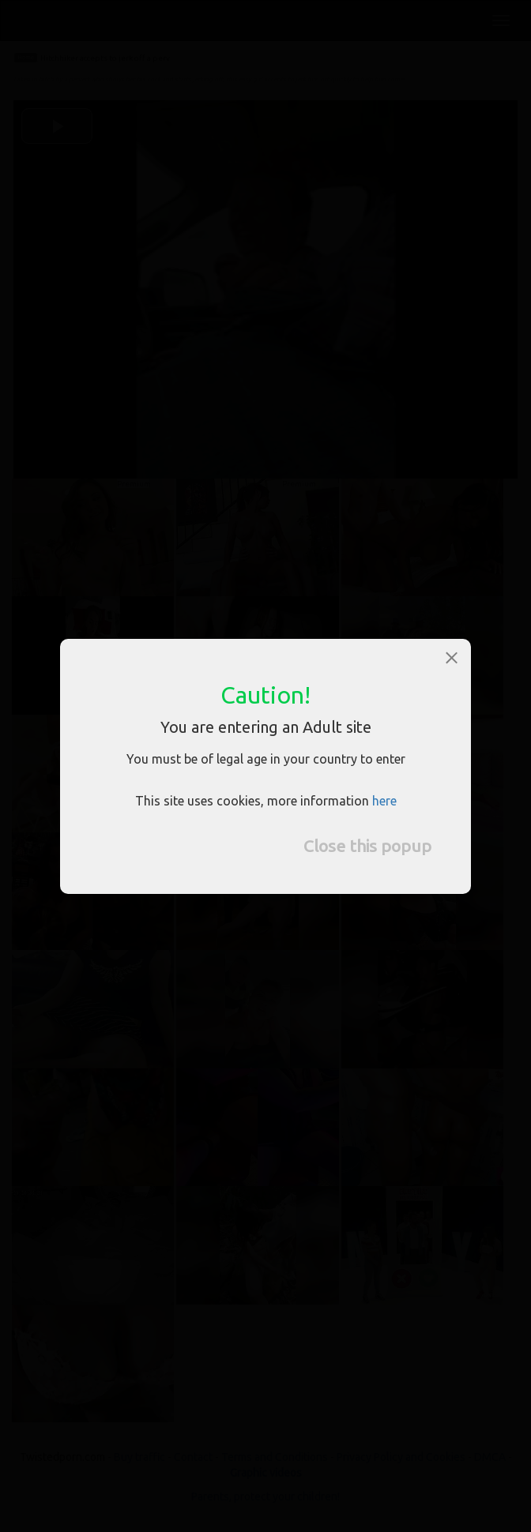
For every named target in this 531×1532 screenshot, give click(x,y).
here (384, 801)
